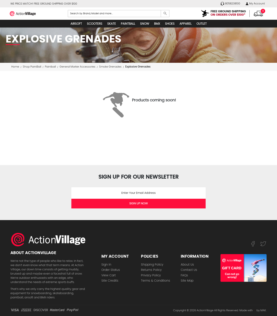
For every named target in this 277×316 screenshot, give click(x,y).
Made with (247, 310)
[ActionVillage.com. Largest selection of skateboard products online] (50, 239)
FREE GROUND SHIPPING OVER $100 (55, 3)
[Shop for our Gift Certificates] (243, 268)
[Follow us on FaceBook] (252, 243)
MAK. (263, 310)
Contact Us (189, 269)
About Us (187, 264)
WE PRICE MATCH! (21, 3)
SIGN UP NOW (138, 203)
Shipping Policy (152, 264)
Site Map (187, 280)
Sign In (106, 264)
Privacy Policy (151, 275)
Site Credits (109, 280)
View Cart (108, 275)
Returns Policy (151, 269)
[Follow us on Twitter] (263, 243)
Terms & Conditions (155, 280)
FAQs (184, 275)
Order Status (110, 269)
